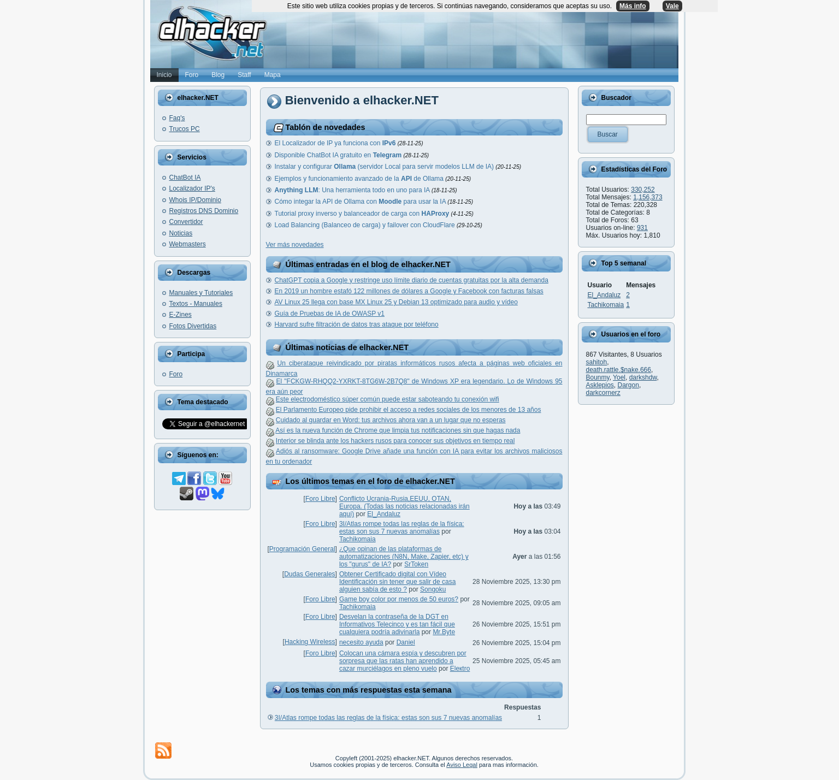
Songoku (433, 589)
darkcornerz (603, 393)
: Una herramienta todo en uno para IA (353, 190)
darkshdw (643, 377)
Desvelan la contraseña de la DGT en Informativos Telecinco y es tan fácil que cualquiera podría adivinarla (397, 624)
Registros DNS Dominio (204, 211)
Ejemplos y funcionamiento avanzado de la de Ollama (360, 178)
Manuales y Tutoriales (201, 293)
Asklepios (600, 385)
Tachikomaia (357, 539)
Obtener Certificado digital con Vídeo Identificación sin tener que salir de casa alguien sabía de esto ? (397, 581)
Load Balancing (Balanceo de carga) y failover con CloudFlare (366, 225)
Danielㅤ (406, 642)
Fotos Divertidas (193, 326)
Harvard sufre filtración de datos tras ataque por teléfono (357, 324)
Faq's (177, 118)
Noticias (181, 233)
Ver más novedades (295, 245)
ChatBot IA (185, 177)
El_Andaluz (383, 514)
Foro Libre (320, 499)
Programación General (302, 549)
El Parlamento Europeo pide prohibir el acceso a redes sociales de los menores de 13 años (408, 409)
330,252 (642, 189)
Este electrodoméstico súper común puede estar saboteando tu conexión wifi (387, 399)
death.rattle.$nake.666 (618, 370)
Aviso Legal (461, 764)
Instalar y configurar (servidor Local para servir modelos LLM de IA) (385, 166)
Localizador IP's (192, 188)
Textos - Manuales (195, 304)
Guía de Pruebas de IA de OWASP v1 (330, 313)
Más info (632, 6)
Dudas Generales (309, 574)
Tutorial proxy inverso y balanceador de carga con (363, 213)
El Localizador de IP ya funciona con (336, 143)
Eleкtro (460, 668)
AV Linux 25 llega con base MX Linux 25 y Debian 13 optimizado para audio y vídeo (396, 302)
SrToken (416, 564)
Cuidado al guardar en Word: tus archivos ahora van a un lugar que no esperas (391, 420)
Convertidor (186, 222)
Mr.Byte (444, 632)
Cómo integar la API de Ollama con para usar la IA (361, 201)
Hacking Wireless (310, 642)
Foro (176, 374)
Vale (672, 6)
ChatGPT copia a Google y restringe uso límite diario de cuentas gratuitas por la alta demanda (411, 280)
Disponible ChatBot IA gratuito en (339, 155)
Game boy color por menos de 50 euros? (398, 599)
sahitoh (596, 362)
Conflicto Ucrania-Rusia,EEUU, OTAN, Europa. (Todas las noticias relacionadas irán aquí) (404, 506)
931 (642, 228)
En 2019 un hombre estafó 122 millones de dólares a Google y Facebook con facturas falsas (409, 291)
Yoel (619, 377)
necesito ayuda (361, 642)
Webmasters (187, 244)
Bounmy (598, 377)
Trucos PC (184, 129)
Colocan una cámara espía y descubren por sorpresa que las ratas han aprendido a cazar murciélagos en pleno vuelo (402, 660)
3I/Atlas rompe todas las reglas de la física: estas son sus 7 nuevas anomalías (401, 527)
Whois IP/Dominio (195, 200)
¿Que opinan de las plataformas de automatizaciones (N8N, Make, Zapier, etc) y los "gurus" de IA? (404, 556)
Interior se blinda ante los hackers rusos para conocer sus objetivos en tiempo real (395, 441)
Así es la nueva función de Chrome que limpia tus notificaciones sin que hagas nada (397, 430)
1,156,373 (647, 197)
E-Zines (180, 314)
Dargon (628, 385)
